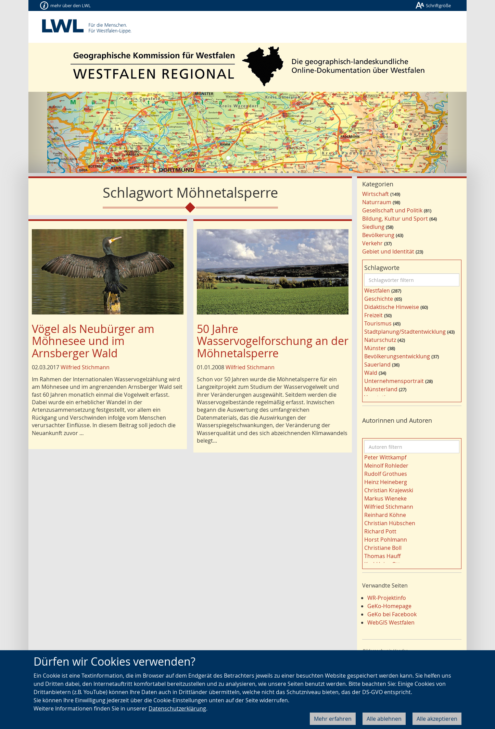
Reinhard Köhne (385, 515)
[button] (61, 132)
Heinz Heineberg (385, 482)
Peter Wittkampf (385, 457)
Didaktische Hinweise (391, 307)
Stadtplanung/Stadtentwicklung (405, 331)
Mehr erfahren (333, 718)
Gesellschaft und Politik (392, 210)
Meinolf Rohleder (386, 465)
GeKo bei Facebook (392, 614)
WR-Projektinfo (386, 598)
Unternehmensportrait (394, 381)
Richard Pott (380, 531)
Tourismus (378, 323)
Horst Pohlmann (385, 539)
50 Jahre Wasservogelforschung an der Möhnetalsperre (272, 340)
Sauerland (377, 364)
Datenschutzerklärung (177, 708)
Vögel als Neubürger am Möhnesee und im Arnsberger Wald (93, 340)
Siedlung (373, 227)
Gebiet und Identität (388, 251)
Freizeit (373, 315)
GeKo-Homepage (389, 606)
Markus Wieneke (385, 498)
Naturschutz (380, 340)
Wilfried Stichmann (85, 367)
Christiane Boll (383, 548)
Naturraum (376, 202)
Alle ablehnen (384, 718)
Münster (375, 348)
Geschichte (378, 298)
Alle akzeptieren (437, 718)
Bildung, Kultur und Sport (395, 218)
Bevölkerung (378, 235)
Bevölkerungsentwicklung (397, 356)
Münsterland (380, 389)
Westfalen (377, 290)
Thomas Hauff (382, 556)
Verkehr (372, 243)
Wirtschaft (375, 194)
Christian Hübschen (389, 523)
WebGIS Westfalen (391, 622)
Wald (370, 372)
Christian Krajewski (388, 490)
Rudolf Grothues (385, 474)
